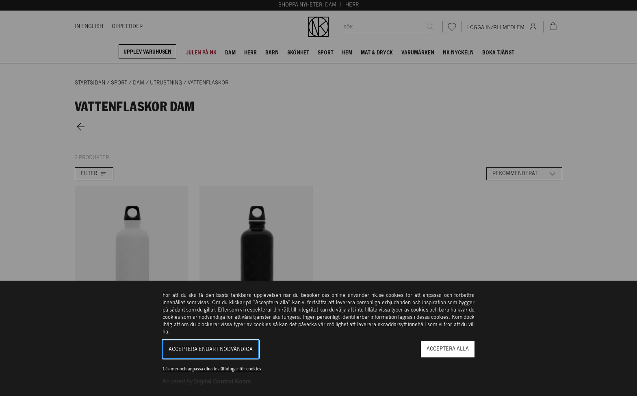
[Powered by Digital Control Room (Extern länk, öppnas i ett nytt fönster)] (206, 381)
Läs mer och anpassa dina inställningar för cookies (211, 369)
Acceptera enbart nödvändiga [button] (211, 349)
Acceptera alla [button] (448, 349)
